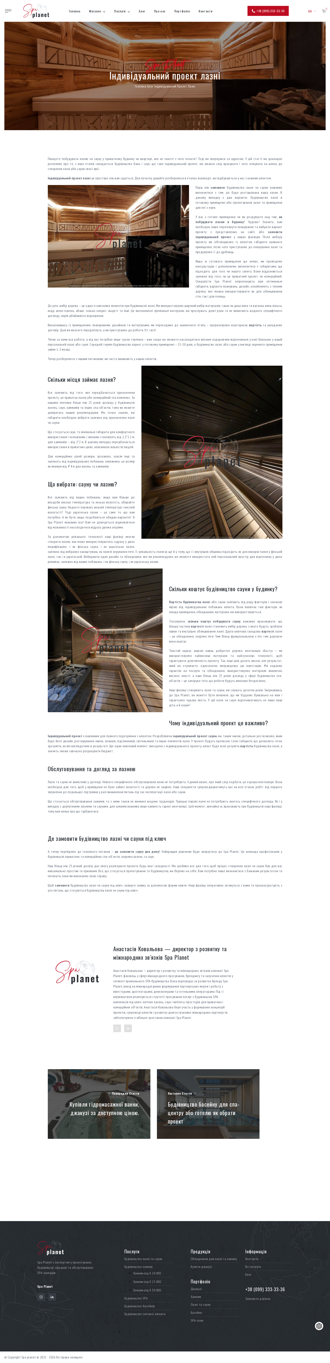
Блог (142, 11)
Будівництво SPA (136, 1298)
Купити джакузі (201, 1267)
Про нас (160, 11)
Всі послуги (253, 1267)
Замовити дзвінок (257, 1298)
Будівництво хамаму (138, 1267)
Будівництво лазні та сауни (143, 1259)
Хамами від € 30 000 (147, 1290)
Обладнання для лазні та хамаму (214, 1259)
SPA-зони (197, 1320)
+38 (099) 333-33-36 (268, 10)
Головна (75, 11)
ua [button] (312, 11)
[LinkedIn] (128, 1028)
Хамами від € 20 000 (147, 1273)
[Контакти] (319, 1326)
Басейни (196, 1313)
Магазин (95, 11)
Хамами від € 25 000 (147, 1282)
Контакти (206, 11)
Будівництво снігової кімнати (144, 1314)
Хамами (196, 1297)
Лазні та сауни (201, 1304)
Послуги (120, 11)
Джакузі (196, 1289)
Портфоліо (182, 11)
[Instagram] (117, 1028)
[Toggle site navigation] (8, 11)
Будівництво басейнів (139, 1306)
